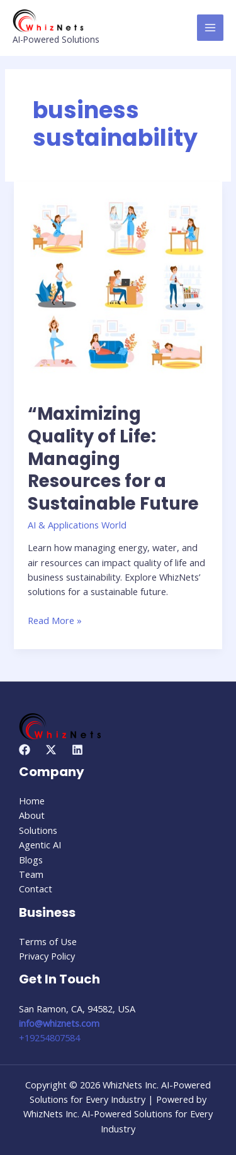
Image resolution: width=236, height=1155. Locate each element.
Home (32, 800)
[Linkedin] (77, 749)
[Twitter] (51, 749)
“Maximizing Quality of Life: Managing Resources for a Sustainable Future (113, 458)
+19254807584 (49, 1037)
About (32, 815)
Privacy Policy (47, 956)
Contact (35, 888)
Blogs (31, 859)
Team (31, 874)
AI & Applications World (77, 524)
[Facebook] (24, 749)
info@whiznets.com (59, 1023)
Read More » (55, 620)
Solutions (38, 830)
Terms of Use (48, 941)
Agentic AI (40, 844)
